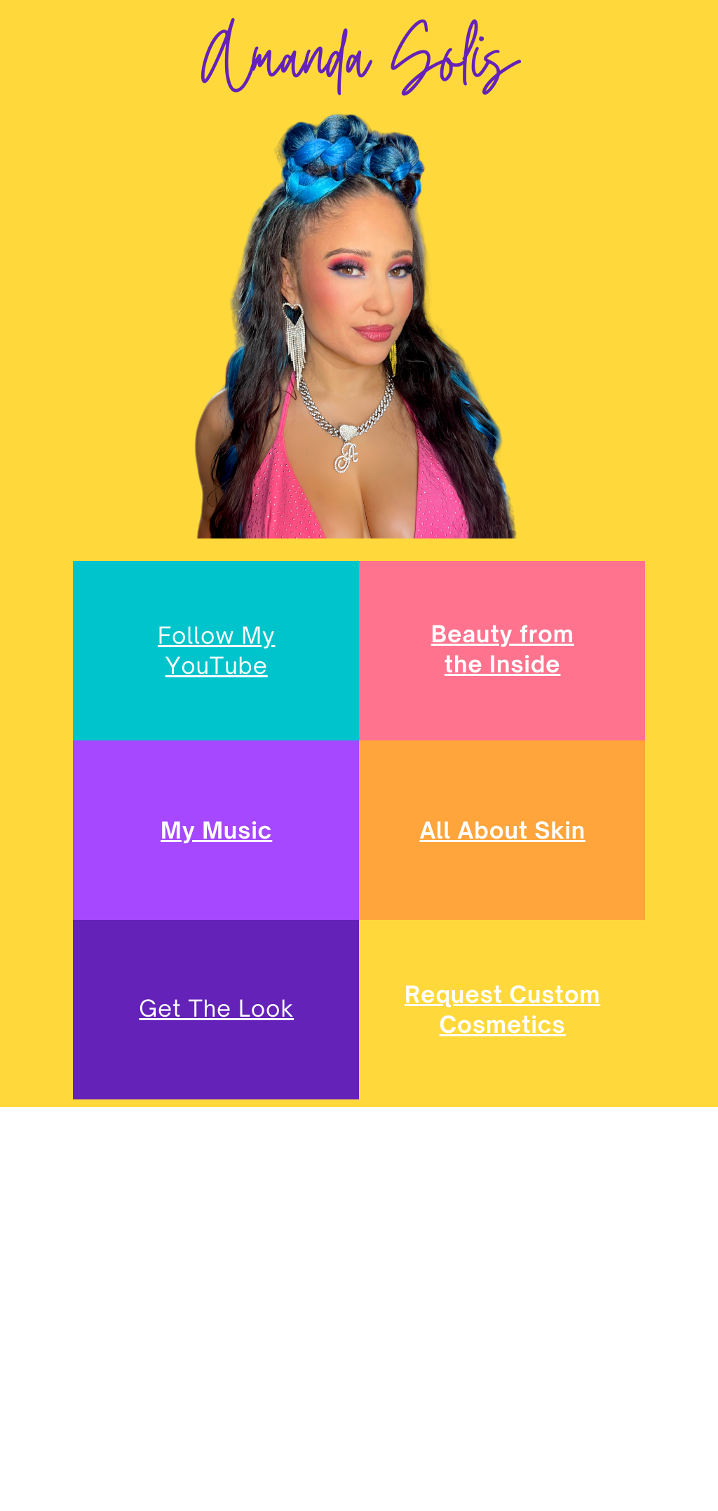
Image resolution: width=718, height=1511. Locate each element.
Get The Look (216, 1008)
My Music (216, 830)
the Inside (503, 664)
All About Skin (502, 830)
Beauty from (502, 634)
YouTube (216, 665)
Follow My (216, 635)
